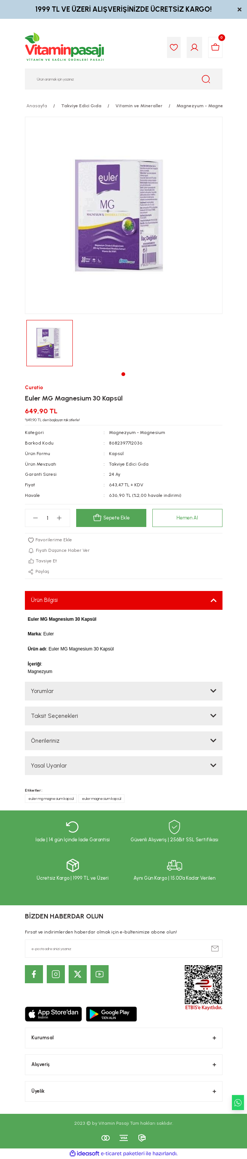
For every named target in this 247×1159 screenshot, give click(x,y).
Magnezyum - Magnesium (137, 432)
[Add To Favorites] (123, 540)
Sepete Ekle (111, 517)
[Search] (123, 79)
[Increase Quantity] (59, 518)
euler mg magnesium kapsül (51, 798)
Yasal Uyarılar (49, 765)
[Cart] (215, 47)
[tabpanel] (49, 343)
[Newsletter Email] (123, 949)
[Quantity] (47, 518)
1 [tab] (123, 374)
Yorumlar (42, 691)
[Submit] (214, 949)
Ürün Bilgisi (44, 600)
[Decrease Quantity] (35, 518)
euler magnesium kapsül (101, 798)
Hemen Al (187, 518)
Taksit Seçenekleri (54, 716)
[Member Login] (194, 47)
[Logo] (65, 47)
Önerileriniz (45, 740)
